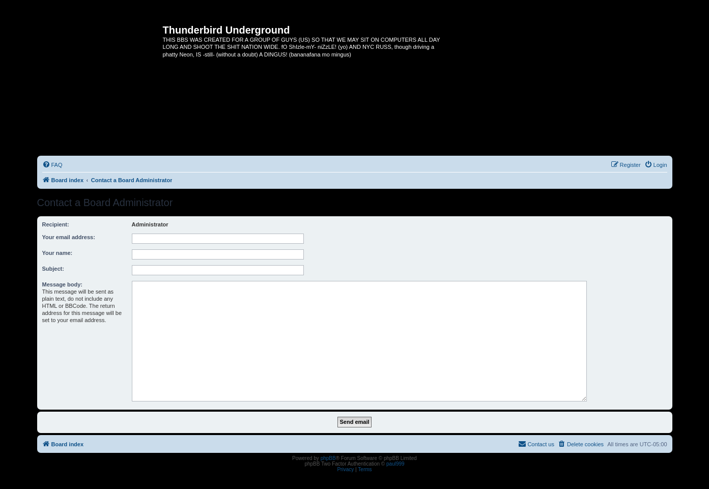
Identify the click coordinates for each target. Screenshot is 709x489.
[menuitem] (52, 165)
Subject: (53, 269)
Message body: (62, 284)
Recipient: (55, 224)
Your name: (57, 253)
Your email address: (68, 237)
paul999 (395, 464)
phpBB (328, 458)
